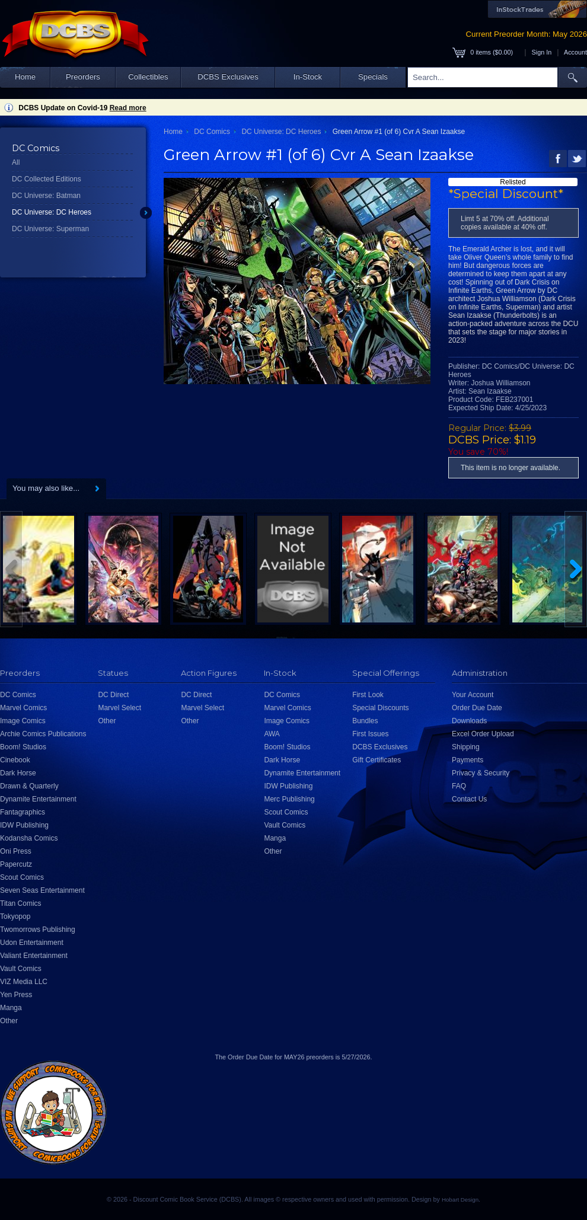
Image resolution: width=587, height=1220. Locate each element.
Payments (467, 760)
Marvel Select (119, 708)
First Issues (370, 734)
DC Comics (212, 131)
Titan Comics (21, 903)
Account (575, 52)
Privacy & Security (480, 773)
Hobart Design (460, 1199)
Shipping (466, 747)
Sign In (542, 52)
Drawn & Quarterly (29, 786)
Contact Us (469, 799)
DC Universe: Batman (46, 195)
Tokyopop (15, 916)
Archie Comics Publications (43, 734)
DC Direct (113, 695)
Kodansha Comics (29, 838)
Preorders (83, 76)
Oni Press (15, 851)
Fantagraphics (22, 812)
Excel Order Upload (483, 734)
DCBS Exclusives (228, 76)
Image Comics (23, 721)
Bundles (365, 721)
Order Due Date (477, 708)
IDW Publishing (24, 825)
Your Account (472, 695)
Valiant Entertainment (34, 955)
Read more (128, 108)
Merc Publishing (289, 799)
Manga (11, 1008)
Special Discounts (380, 708)
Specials (373, 76)
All (16, 162)
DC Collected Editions (46, 179)
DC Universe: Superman (50, 229)
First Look (368, 695)
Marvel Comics (23, 708)
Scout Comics (22, 877)
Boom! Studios (23, 747)
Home (25, 76)
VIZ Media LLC (23, 982)
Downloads (469, 721)
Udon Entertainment (31, 942)
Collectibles (148, 76)
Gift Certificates (376, 760)
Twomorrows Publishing (37, 929)
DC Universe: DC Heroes (51, 212)
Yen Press (16, 995)
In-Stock (308, 76)
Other (9, 1021)
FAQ (459, 786)
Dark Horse (18, 773)
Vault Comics (21, 968)
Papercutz (16, 864)
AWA (271, 734)
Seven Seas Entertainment (42, 890)
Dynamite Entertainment (38, 799)
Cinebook (15, 760)
